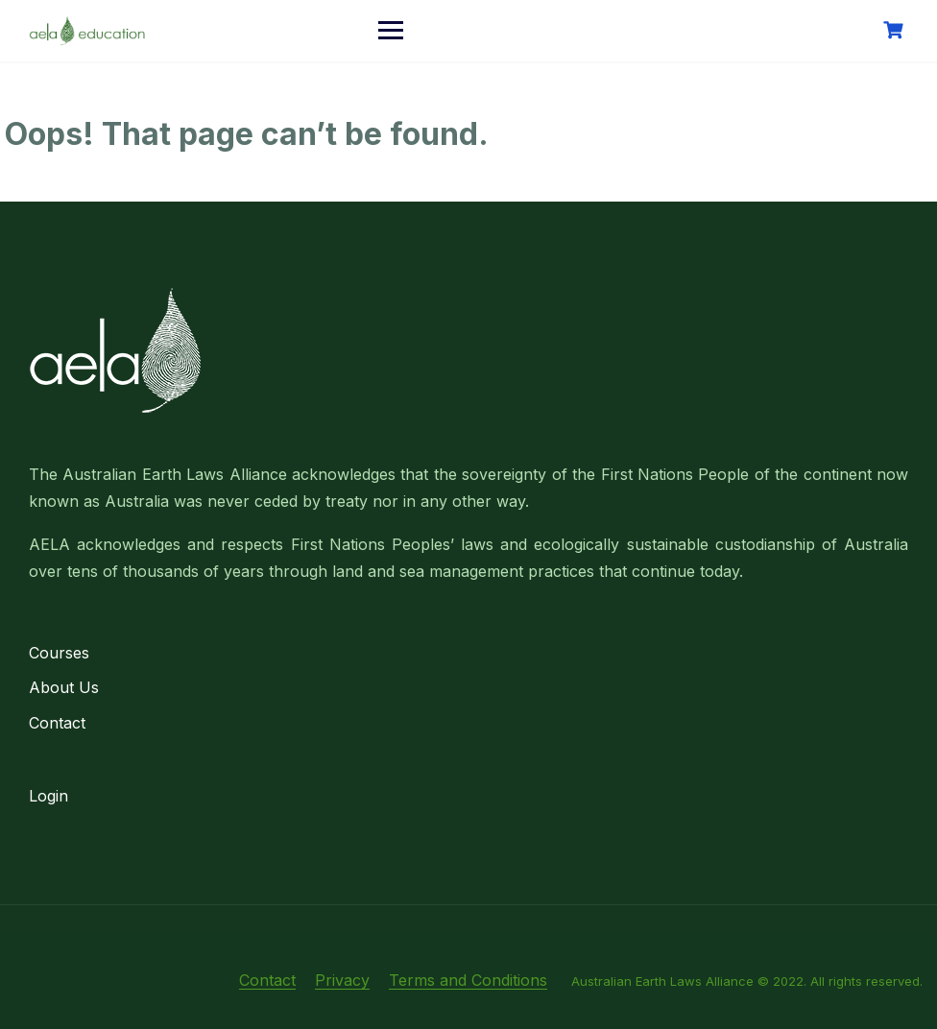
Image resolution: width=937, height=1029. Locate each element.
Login (48, 795)
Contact (57, 722)
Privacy (342, 980)
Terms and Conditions (468, 980)
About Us (64, 687)
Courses (59, 652)
